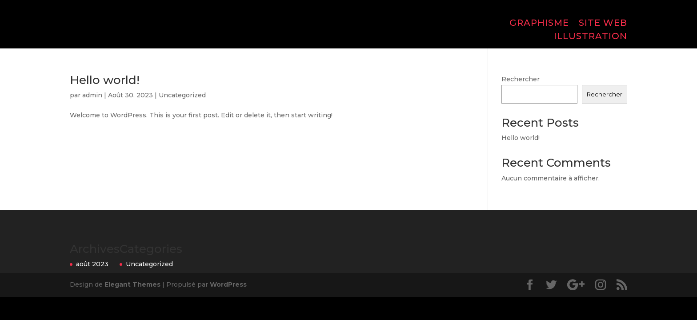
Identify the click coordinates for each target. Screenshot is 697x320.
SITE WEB (603, 24)
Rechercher (520, 79)
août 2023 (92, 264)
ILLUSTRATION (590, 37)
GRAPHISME (539, 24)
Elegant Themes (132, 284)
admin (92, 95)
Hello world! (105, 80)
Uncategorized (182, 95)
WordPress (228, 284)
